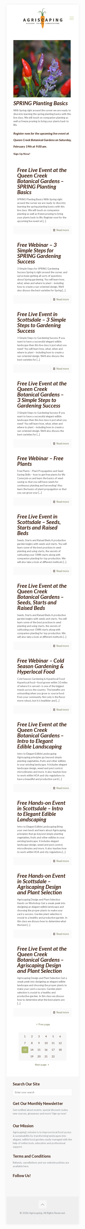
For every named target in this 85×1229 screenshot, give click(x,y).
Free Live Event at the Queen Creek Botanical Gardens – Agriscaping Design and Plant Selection (42, 959)
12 (60, 1043)
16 (46, 1049)
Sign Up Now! (21, 153)
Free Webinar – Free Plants (40, 461)
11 (53, 1043)
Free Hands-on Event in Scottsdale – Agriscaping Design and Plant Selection (41, 884)
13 (24, 1049)
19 (31, 1056)
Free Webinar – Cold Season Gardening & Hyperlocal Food (40, 666)
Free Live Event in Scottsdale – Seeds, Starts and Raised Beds (39, 524)
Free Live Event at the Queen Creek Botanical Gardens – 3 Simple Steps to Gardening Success (42, 394)
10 (46, 1043)
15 (38, 1049)
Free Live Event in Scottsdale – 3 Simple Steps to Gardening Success (41, 322)
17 (53, 1049)
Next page (42, 1064)
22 (53, 1056)
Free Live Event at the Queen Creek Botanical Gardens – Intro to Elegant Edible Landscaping (42, 735)
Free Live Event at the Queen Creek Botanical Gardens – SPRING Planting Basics (42, 180)
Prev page (42, 1024)
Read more (63, 230)
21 (46, 1056)
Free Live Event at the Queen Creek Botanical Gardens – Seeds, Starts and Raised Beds (42, 596)
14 (31, 1049)
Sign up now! (59, 1113)
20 (38, 1056)
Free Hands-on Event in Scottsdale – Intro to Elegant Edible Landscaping (41, 811)
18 (60, 1049)
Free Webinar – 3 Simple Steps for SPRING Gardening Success (39, 253)
